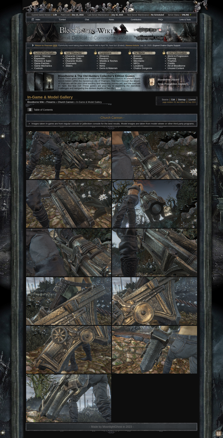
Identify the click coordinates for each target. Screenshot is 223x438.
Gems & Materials (108, 68)
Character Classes (75, 56)
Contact (62, 19)
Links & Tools (185, 19)
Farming (172, 58)
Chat (87, 19)
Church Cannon (66, 102)
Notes (111, 19)
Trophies (172, 61)
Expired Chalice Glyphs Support (166, 45)
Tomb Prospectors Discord (172, 84)
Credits (171, 63)
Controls (38, 68)
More (118, 88)
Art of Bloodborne (176, 65)
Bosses (137, 56)
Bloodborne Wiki (35, 102)
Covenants (71, 63)
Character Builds (74, 61)
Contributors (136, 19)
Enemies (138, 58)
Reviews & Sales (42, 61)
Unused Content (176, 68)
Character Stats (73, 58)
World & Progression (178, 56)
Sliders (69, 65)
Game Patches (41, 63)
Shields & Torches (108, 61)
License (192, 99)
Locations (138, 65)
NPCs (137, 63)
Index (38, 19)
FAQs (160, 19)
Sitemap (46, 56)
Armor (102, 63)
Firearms (103, 58)
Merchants (139, 61)
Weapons (104, 56)
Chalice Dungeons (143, 68)
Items (102, 65)
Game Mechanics (43, 65)
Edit (173, 99)
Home (37, 56)
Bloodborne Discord (168, 79)
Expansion (39, 58)
